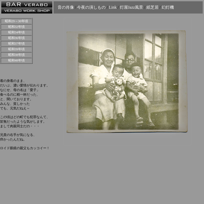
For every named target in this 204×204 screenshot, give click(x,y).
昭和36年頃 (16, 38)
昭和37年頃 (16, 43)
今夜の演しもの (91, 7)
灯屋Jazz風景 (131, 7)
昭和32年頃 (16, 27)
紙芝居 (152, 7)
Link (113, 7)
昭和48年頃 (16, 60)
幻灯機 (168, 7)
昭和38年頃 (16, 55)
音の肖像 (66, 7)
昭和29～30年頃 (16, 21)
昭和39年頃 (16, 49)
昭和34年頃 (16, 32)
